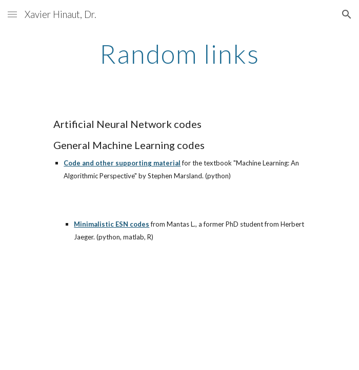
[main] (179, 53)
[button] (12, 14)
